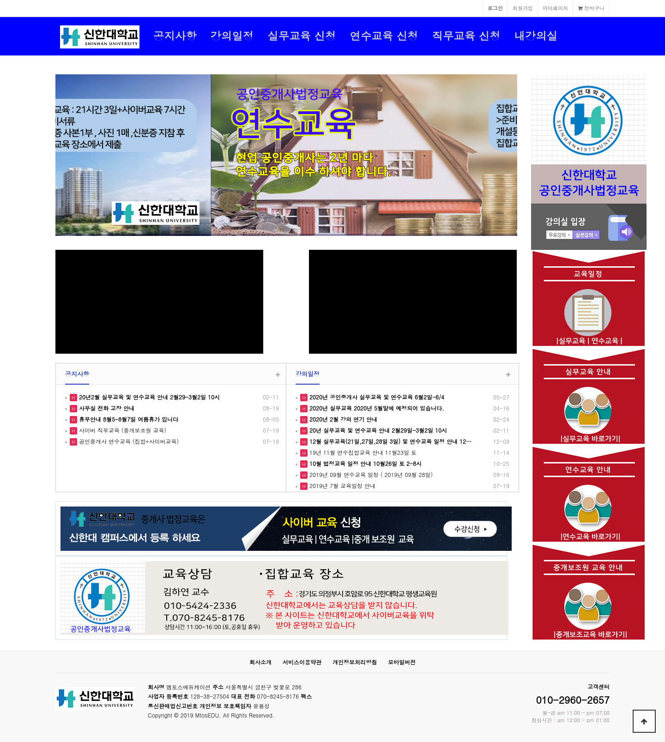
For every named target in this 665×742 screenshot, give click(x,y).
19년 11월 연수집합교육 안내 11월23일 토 (362, 452)
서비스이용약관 (302, 662)
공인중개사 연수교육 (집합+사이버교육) (128, 441)
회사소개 (260, 662)
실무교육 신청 (301, 35)
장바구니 (591, 8)
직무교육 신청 (466, 35)
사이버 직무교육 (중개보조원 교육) (121, 430)
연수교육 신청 (384, 35)
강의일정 (232, 35)
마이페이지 (555, 8)
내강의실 (536, 35)
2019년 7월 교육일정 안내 (341, 485)
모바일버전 (402, 662)
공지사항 (175, 35)
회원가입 (523, 8)
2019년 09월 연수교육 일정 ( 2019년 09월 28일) (370, 474)
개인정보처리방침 (354, 662)
